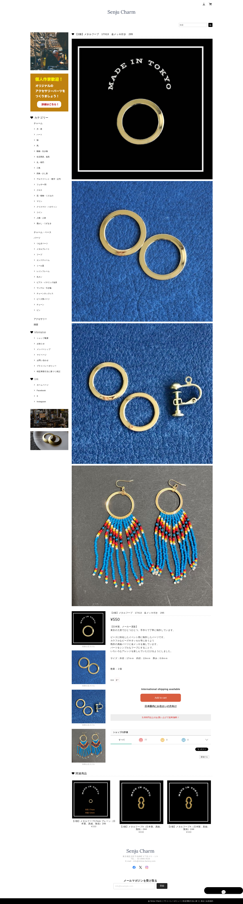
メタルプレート (43, 249)
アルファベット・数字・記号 (49, 179)
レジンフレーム (43, 271)
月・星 (39, 129)
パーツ (37, 238)
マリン (39, 201)
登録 (162, 885)
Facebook (41, 390)
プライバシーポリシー (47, 366)
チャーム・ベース (42, 232)
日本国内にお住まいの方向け (161, 706)
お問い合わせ (43, 360)
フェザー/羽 (41, 185)
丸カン (39, 277)
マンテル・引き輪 (44, 288)
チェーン (40, 305)
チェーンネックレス (45, 293)
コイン (39, 212)
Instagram (41, 402)
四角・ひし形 (42, 173)
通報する (204, 757)
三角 (38, 168)
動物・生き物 (42, 151)
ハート (39, 135)
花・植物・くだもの (45, 196)
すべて (121, 740)
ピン (38, 310)
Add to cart (161, 697)
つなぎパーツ (42, 243)
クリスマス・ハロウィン (47, 207)
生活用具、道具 (43, 157)
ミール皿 (40, 266)
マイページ (42, 355)
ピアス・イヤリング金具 (47, 282)
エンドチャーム (43, 260)
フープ (39, 255)
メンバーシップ (44, 349)
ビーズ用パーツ (43, 299)
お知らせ (41, 344)
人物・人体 (41, 218)
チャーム (38, 123)
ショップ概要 (43, 338)
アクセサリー (40, 319)
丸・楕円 (40, 162)
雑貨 (36, 324)
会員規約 (209, 901)
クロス (39, 190)
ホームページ (43, 385)
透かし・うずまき (44, 223)
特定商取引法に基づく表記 (48, 371)
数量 (112, 680)
